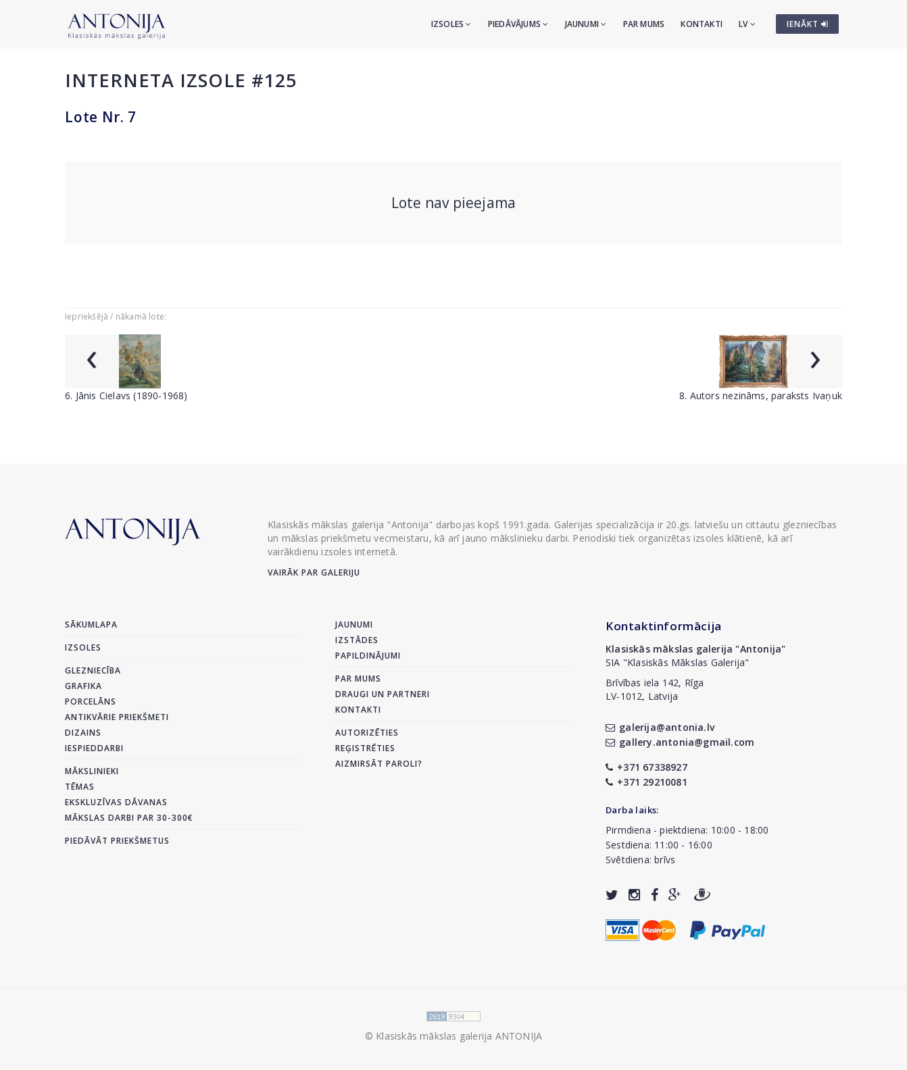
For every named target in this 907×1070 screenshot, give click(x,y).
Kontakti (701, 24)
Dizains (83, 732)
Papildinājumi (368, 655)
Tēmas (80, 786)
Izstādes (356, 640)
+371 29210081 (646, 781)
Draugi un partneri (382, 694)
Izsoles (451, 24)
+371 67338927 (646, 767)
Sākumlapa (91, 624)
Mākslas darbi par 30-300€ (129, 817)
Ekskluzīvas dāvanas (116, 802)
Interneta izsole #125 (181, 80)
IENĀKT (808, 24)
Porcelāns (90, 701)
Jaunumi (586, 24)
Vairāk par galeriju (314, 572)
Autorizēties (367, 732)
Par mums (644, 24)
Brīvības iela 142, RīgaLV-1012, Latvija (655, 689)
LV (747, 24)
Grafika (83, 686)
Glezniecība (93, 670)
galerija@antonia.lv (660, 727)
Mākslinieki (92, 771)
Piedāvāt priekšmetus (117, 840)
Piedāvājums (518, 24)
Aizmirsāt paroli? (378, 763)
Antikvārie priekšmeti (117, 717)
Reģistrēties (365, 748)
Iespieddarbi (94, 748)
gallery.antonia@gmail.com (680, 742)
